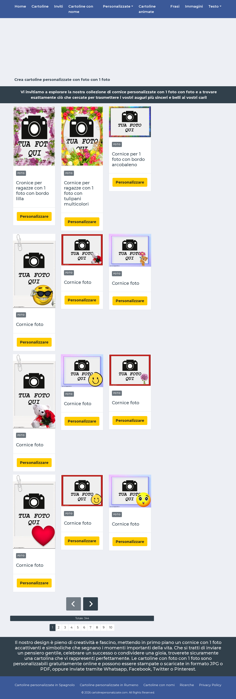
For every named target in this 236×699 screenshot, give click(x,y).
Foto (21, 173)
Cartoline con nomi (159, 685)
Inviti (58, 6)
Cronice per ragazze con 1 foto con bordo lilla (32, 190)
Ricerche (187, 685)
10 (110, 627)
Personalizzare (34, 216)
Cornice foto (29, 324)
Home (20, 6)
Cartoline (40, 6)
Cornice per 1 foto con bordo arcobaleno (128, 159)
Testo (213, 6)
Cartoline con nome (80, 9)
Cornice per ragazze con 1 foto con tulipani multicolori (78, 193)
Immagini (194, 6)
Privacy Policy (210, 685)
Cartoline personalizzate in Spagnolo (45, 685)
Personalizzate (116, 6)
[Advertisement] (118, 48)
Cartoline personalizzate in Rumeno (109, 685)
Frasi (174, 6)
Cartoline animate (147, 9)
